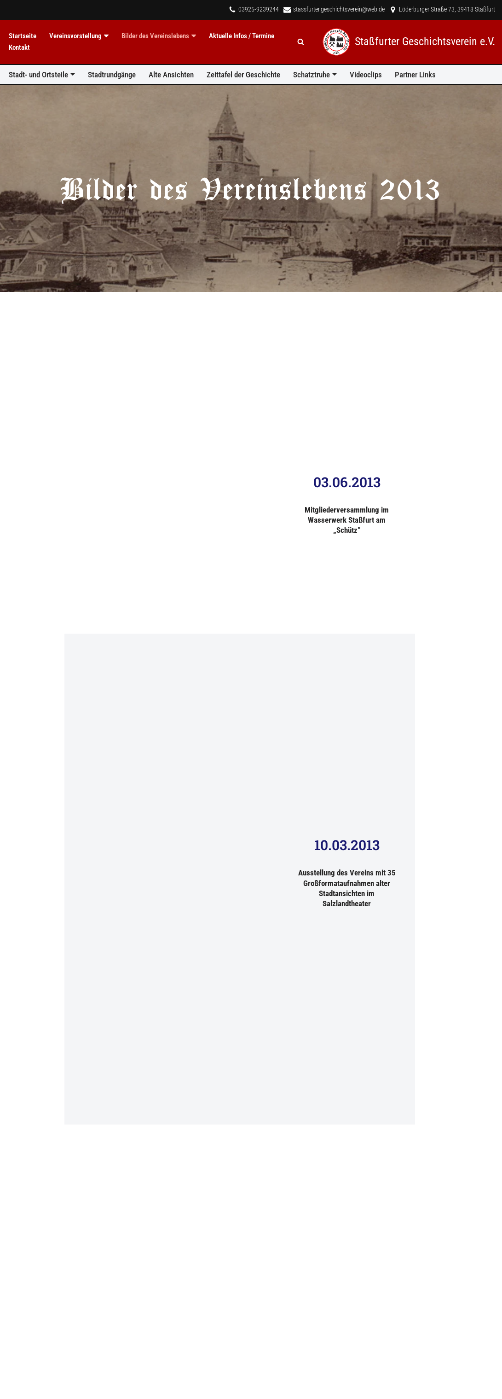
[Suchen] (300, 41)
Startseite (22, 36)
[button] (106, 36)
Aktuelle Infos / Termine (241, 36)
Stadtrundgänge (112, 74)
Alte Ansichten (171, 74)
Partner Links (415, 74)
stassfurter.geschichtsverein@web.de (339, 9)
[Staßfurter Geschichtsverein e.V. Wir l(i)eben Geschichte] (409, 42)
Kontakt (19, 47)
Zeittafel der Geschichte (243, 74)
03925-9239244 (258, 9)
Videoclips (366, 74)
